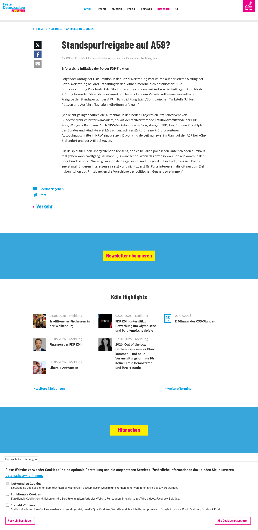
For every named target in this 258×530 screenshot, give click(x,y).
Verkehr (44, 207)
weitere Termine (179, 388)
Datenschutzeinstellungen (21, 461)
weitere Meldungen (50, 388)
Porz (43, 195)
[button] (37, 45)
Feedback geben (52, 189)
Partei (95, 10)
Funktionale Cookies (26, 496)
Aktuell (78, 10)
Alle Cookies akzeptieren (232, 522)
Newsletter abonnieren (129, 256)
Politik (132, 10)
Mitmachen (172, 10)
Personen (151, 10)
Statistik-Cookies (23, 507)
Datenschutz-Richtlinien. (24, 477)
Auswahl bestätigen (20, 522)
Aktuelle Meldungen (80, 29)
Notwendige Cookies (26, 485)
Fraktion (113, 10)
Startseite (40, 29)
